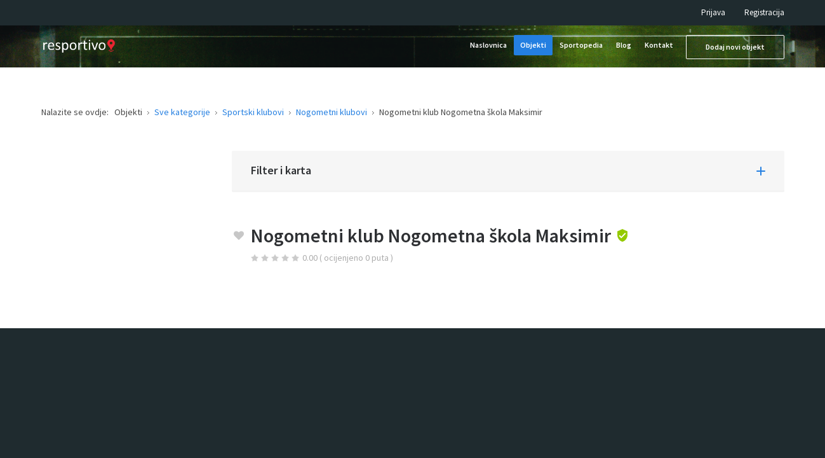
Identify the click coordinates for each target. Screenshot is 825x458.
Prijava (713, 12)
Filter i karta (281, 170)
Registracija (764, 12)
